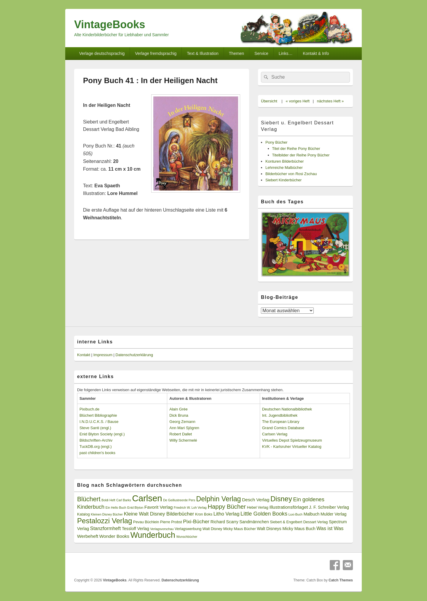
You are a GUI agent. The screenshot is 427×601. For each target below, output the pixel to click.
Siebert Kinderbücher (283, 180)
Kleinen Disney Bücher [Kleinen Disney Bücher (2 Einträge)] (107, 514)
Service (261, 53)
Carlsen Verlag (274, 434)
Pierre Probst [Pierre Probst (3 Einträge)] (171, 522)
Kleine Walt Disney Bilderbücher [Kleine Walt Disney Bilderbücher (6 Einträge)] (159, 514)
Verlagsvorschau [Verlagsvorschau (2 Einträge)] (162, 529)
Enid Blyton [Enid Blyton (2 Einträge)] (135, 507)
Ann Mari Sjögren (184, 428)
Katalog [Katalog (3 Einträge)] (83, 514)
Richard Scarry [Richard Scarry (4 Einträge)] (224, 521)
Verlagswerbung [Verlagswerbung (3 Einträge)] (188, 529)
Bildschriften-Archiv (95, 440)
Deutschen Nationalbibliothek (287, 409)
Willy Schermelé (183, 440)
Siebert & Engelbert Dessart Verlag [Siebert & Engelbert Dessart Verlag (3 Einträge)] (299, 522)
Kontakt (83, 355)
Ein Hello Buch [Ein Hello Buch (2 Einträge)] (116, 507)
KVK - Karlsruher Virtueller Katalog (291, 446)
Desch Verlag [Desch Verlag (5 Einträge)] (255, 499)
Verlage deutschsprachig (102, 53)
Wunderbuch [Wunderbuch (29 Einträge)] (152, 535)
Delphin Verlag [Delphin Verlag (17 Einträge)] (218, 499)
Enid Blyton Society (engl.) (102, 434)
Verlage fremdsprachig (155, 53)
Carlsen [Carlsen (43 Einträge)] (147, 498)
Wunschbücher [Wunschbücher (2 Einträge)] (186, 536)
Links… (286, 53)
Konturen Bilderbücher (284, 161)
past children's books (97, 453)
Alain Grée (178, 409)
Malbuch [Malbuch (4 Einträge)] (312, 514)
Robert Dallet (180, 434)
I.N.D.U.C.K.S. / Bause (99, 421)
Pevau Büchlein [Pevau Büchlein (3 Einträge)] (146, 522)
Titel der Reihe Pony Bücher (296, 148)
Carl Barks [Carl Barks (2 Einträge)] (123, 500)
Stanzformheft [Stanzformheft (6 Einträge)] (105, 528)
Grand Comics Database (283, 428)
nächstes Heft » (330, 101)
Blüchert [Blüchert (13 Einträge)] (89, 499)
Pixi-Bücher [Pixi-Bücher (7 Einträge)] (196, 521)
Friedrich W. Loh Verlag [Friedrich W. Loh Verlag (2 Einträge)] (190, 507)
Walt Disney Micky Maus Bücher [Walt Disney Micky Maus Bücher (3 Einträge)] (229, 529)
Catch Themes (341, 580)
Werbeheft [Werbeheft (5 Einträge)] (87, 536)
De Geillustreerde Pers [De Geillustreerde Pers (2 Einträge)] (179, 500)
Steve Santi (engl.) (95, 428)
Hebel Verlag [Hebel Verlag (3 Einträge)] (257, 507)
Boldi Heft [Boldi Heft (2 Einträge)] (108, 500)
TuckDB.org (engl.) (95, 446)
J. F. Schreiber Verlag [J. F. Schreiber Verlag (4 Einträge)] (329, 507)
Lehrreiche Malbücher (284, 167)
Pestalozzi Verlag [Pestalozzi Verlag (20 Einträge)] (104, 521)
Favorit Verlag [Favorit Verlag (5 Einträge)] (158, 507)
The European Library (280, 421)
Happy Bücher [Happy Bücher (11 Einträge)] (227, 506)
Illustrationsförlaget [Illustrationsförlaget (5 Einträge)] (288, 507)
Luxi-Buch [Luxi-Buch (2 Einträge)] (295, 514)
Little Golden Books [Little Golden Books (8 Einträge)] (263, 514)
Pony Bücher (276, 142)
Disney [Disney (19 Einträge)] (281, 499)
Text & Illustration (203, 53)
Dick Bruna (178, 415)
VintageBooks (109, 24)
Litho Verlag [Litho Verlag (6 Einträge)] (227, 514)
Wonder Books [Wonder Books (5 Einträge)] (114, 536)
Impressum (102, 355)
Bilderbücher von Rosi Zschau (291, 174)
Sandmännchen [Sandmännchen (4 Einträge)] (254, 521)
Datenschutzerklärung (134, 355)
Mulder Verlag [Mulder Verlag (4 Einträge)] (334, 514)
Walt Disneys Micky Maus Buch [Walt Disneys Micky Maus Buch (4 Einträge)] (286, 528)
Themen (236, 53)
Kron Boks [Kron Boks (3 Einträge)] (203, 514)
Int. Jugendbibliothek (279, 415)
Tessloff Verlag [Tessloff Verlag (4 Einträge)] (135, 528)
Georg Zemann (182, 421)
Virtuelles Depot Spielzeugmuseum (292, 440)
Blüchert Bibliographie (98, 415)
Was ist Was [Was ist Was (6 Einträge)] (329, 528)
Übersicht (269, 101)
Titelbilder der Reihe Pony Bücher (301, 155)
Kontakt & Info (316, 53)
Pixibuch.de (89, 409)
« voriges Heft (298, 101)
